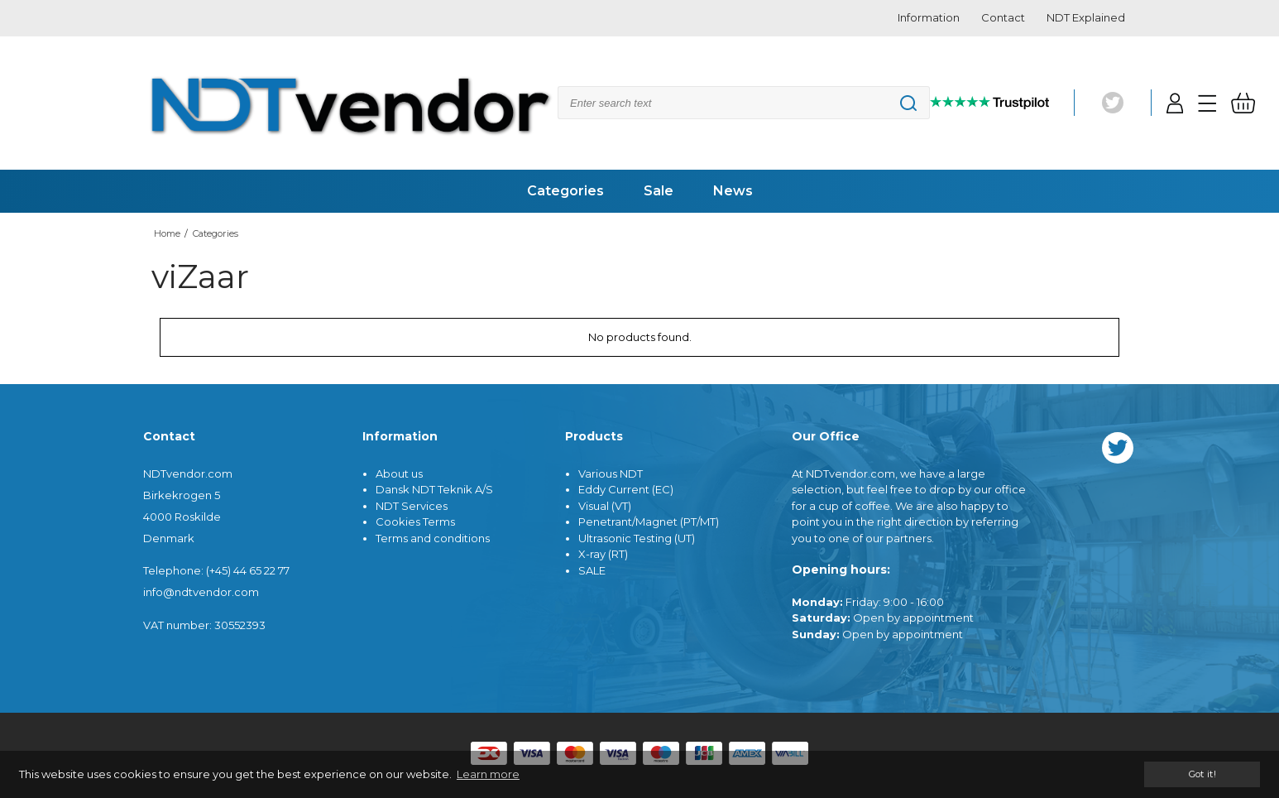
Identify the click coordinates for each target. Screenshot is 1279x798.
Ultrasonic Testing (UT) (636, 538)
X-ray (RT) (603, 553)
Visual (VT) (604, 505)
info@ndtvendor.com (201, 591)
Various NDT (610, 473)
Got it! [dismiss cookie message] (1202, 774)
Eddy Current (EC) (625, 489)
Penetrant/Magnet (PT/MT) (648, 521)
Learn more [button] (488, 774)
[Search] (744, 102)
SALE (592, 570)
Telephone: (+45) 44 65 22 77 (216, 570)
